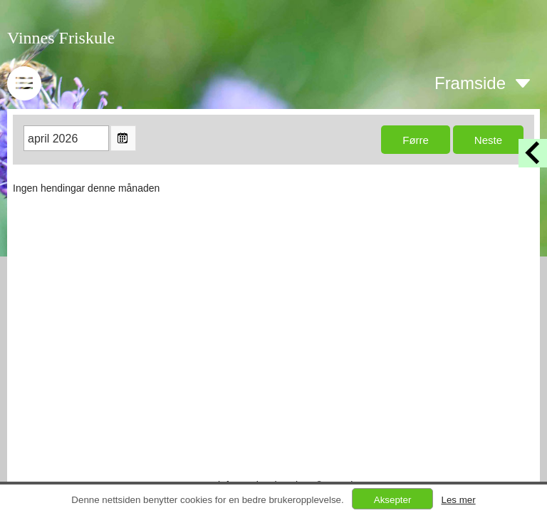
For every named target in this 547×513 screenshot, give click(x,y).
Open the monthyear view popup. (123, 138)
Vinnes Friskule (61, 37)
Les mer (458, 499)
